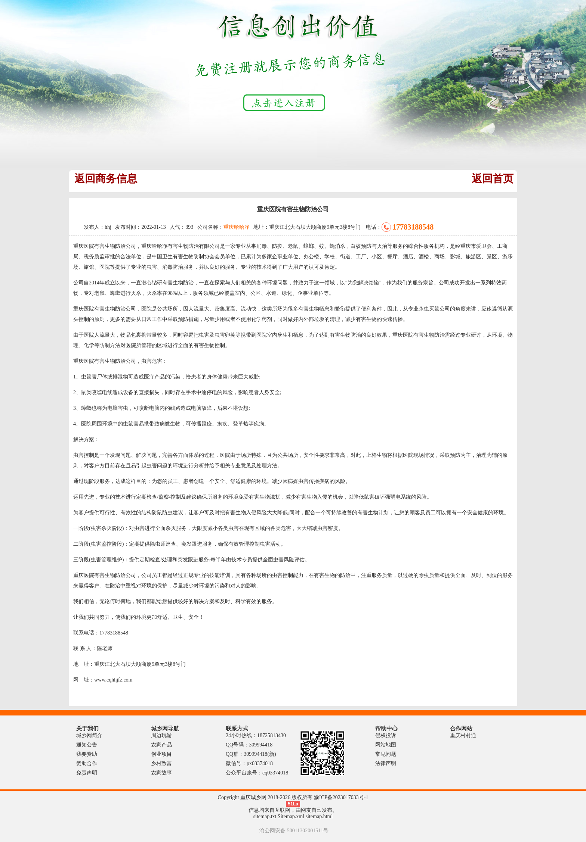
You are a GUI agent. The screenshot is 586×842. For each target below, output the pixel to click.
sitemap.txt (265, 816)
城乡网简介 (89, 735)
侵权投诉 (385, 735)
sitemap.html (319, 816)
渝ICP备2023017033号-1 (341, 797)
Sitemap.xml (291, 816)
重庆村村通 (463, 735)
